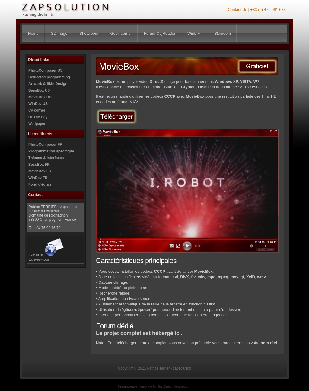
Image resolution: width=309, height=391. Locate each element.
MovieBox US (40, 97)
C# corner (36, 110)
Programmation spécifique (51, 151)
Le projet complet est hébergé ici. (139, 333)
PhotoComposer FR (45, 144)
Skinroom (222, 33)
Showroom (88, 33)
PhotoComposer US (45, 70)
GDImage (59, 33)
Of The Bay (37, 117)
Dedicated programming (49, 77)
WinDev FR (37, 178)
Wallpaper (37, 124)
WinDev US (38, 104)
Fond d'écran (39, 184)
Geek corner (121, 33)
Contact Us (237, 9)
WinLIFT (194, 33)
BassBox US (39, 90)
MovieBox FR (39, 171)
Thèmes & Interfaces (46, 158)
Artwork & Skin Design (47, 84)
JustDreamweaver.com (174, 386)
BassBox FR (39, 164)
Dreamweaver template (135, 386)
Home (33, 33)
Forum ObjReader (159, 33)
